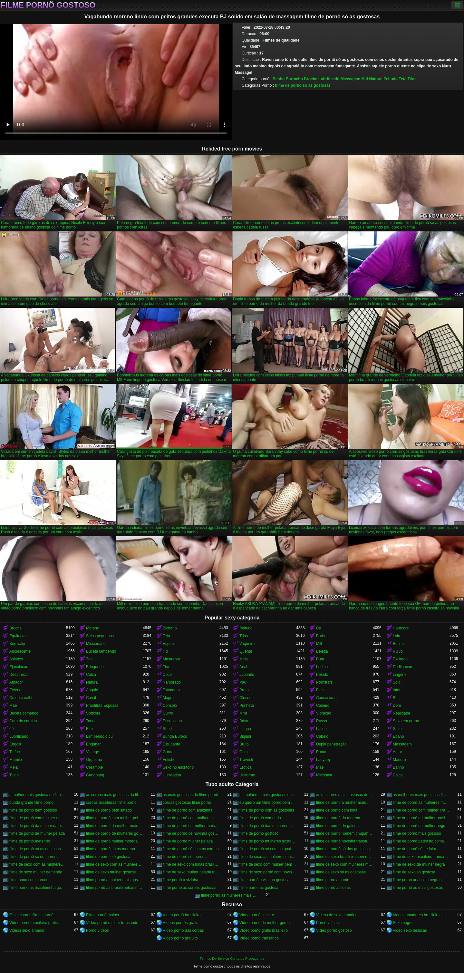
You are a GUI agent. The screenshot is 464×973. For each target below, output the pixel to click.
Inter (397, 690)
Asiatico (16, 659)
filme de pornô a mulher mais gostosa (344, 802)
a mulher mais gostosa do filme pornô (37, 795)
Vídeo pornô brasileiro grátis (33, 922)
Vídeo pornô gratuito (180, 938)
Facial (321, 690)
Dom (397, 705)
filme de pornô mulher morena (112, 841)
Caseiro (322, 705)
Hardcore (401, 628)
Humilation (172, 775)
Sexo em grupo (406, 721)
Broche (310, 79)
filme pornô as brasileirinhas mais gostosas (114, 887)
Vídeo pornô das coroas (183, 930)
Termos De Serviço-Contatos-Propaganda (232, 958)
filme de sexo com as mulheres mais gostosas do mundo (114, 864)
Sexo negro (402, 922)
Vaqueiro (247, 643)
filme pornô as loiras (333, 887)
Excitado (400, 659)
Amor (397, 752)
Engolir (15, 744)
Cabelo (322, 736)
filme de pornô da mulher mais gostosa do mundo (191, 825)
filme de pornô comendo (260, 818)
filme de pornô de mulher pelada (37, 833)
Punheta (246, 705)
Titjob (14, 775)
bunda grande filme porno (31, 802)
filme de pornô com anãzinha (187, 810)
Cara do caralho (23, 721)
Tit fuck (15, 752)
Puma (321, 752)
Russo (321, 721)
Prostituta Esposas (102, 705)
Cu (318, 628)
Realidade (401, 713)
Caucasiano (326, 698)
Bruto (244, 744)
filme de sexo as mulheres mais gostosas (267, 856)
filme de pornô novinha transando (344, 841)
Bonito (398, 643)
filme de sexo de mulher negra (419, 864)
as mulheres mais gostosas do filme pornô (344, 795)
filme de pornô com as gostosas (266, 810)
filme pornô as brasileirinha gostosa (37, 887)
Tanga (91, 721)
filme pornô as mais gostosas (418, 887)
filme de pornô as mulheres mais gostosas (421, 802)
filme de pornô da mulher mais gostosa (114, 825)
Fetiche (169, 759)
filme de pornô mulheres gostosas (267, 841)
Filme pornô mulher (102, 915)
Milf (364, 79)
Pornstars (324, 682)
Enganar (93, 744)
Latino (321, 728)
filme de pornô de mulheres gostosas (114, 833)
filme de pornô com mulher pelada (114, 818)
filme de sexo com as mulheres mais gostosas (37, 864)
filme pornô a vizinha (180, 880)
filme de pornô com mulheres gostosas (191, 818)
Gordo (168, 752)
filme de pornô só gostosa (108, 856)
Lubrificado (328, 79)
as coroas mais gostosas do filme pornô (114, 795)
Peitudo (390, 79)
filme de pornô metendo (29, 841)
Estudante (171, 744)
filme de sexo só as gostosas (341, 872)
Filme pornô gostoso (48, 5)
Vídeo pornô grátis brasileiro (263, 930)
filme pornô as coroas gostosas (189, 887)
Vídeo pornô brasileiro (181, 915)
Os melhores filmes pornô (31, 915)
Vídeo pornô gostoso (334, 930)
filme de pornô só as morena (110, 849)
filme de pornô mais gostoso (417, 833)
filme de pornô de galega (337, 825)
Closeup (246, 698)
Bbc (396, 698)
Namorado (172, 682)
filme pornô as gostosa (258, 887)
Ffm (89, 728)
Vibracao (323, 713)
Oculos (245, 752)
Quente (245, 651)
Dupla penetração (331, 744)
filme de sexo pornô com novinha (267, 872)
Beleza (322, 651)
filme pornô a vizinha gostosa (264, 880)
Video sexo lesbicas (410, 930)
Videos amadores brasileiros (417, 915)
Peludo (322, 674)
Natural (375, 79)
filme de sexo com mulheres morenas (344, 864)
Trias (412, 79)
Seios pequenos (100, 636)
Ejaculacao (18, 667)
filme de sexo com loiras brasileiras (191, 864)
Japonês (246, 674)
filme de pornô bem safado (109, 810)
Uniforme (247, 775)
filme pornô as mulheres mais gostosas (229, 895)
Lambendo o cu (99, 736)
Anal (243, 667)
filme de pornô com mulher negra (37, 818)
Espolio (169, 643)
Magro (168, 698)
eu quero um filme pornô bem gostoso (267, 802)
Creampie (94, 767)
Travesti (246, 759)
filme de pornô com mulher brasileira (421, 810)
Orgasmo (94, 759)
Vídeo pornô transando (259, 938)
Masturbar (171, 659)
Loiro (397, 636)
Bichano (170, 628)
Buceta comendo (23, 713)
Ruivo (398, 651)
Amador (16, 682)
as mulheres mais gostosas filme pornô (421, 795)
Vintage (92, 752)
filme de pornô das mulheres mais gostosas (267, 825)
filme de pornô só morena (185, 856)
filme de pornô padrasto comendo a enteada (421, 841)
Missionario (96, 643)
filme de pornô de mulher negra (420, 825)
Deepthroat (18, 674)
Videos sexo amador (26, 930)
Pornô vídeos (97, 930)
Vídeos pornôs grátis (180, 922)
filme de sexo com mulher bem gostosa (267, 864)
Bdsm (244, 721)
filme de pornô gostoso (258, 833)
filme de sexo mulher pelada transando (191, 872)
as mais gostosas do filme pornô (190, 795)
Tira (166, 667)
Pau (242, 682)
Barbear (323, 636)
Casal (91, 698)
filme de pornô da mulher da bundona (37, 825)
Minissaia (324, 775)
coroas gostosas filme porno (187, 802)
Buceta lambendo (101, 651)
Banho (279, 79)
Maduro (399, 759)
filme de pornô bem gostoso (33, 810)
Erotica (245, 767)
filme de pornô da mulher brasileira (421, 818)
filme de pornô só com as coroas (190, 849)
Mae (13, 705)
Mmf (243, 713)
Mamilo (15, 759)
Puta (320, 659)
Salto (397, 728)
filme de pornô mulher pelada (188, 841)
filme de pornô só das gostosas (343, 849)
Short (167, 728)
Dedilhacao (402, 667)
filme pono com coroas (28, 880)
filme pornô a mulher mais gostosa (114, 880)
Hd (165, 651)
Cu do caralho (21, 698)
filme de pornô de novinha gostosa (191, 833)
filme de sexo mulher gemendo (35, 872)
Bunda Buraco (175, 736)
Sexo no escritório (178, 767)
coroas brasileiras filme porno (111, 802)
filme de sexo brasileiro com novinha (344, 856)
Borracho (294, 79)
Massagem (350, 79)
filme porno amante (332, 880)
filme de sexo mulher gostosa (111, 872)
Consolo (170, 705)
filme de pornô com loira (336, 810)
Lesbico (322, 667)
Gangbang (95, 775)
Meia (243, 659)
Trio (89, 659)
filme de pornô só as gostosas (303, 85)
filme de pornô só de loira (414, 849)
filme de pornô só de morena (34, 856)
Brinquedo (95, 667)
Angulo (92, 690)
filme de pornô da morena (338, 818)
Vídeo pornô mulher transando (112, 922)
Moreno (92, 628)
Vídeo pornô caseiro (256, 915)
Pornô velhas (327, 922)
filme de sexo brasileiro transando (421, 856)
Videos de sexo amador (336, 915)
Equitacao (17, 636)
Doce (167, 674)
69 (11, 728)
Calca (91, 674)
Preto (244, 690)
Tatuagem (171, 690)
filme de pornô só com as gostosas (267, 849)
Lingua (245, 728)
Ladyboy (323, 759)
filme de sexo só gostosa (414, 872)
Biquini (245, 736)
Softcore (93, 713)
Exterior (16, 690)
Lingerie (400, 674)
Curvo (168, 713)
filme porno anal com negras (417, 880)
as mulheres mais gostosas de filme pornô (267, 795)
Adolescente (20, 651)
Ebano (398, 736)
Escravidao (172, 721)
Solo (397, 682)
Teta (403, 79)
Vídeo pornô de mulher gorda (264, 922)
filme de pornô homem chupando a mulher (344, 833)
